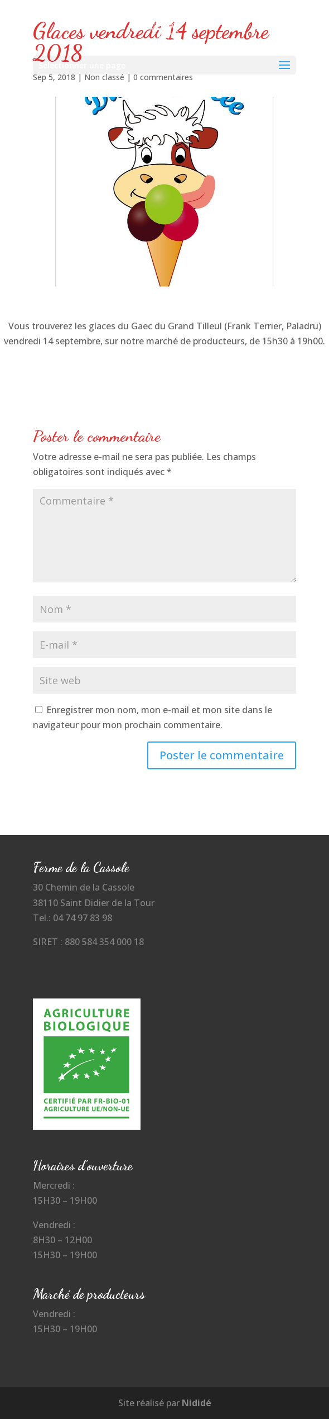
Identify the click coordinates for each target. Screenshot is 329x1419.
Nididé (196, 1403)
